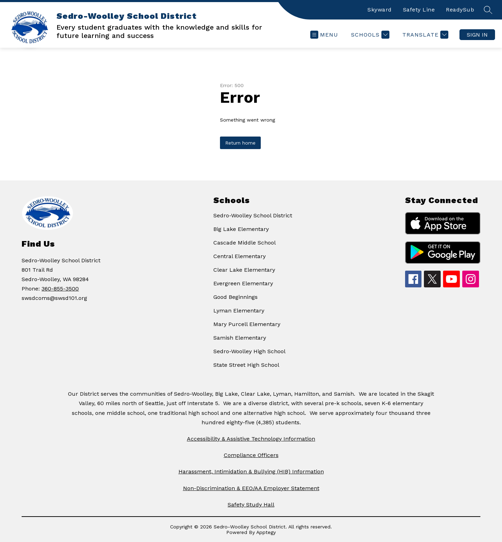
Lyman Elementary (238, 310)
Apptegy (266, 532)
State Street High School (246, 365)
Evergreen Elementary (243, 283)
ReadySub (460, 9)
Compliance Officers (251, 455)
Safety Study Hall (251, 504)
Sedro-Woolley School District (252, 215)
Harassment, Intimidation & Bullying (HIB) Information (251, 471)
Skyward (379, 9)
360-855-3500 (60, 288)
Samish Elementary (239, 337)
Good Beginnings (235, 297)
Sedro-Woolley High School (249, 351)
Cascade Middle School (244, 242)
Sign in (477, 34)
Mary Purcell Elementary (246, 324)
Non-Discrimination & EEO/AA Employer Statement (251, 488)
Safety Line (419, 9)
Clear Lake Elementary (244, 269)
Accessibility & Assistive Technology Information (251, 438)
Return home (240, 143)
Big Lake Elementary (241, 229)
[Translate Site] (424, 34)
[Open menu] (324, 34)
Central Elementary (239, 256)
